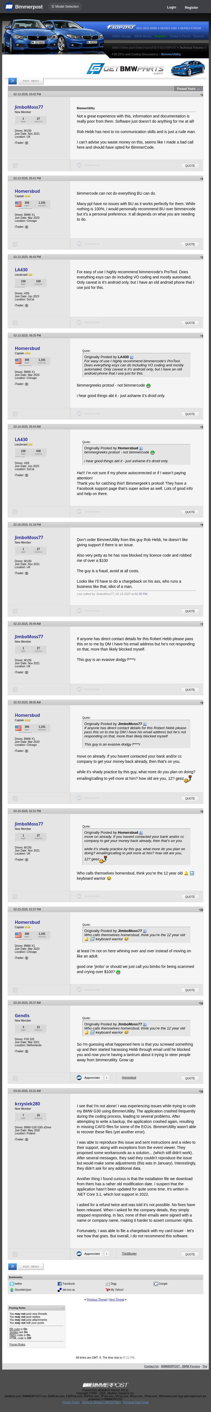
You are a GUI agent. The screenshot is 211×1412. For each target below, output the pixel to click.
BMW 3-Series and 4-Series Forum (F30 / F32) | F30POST (144, 47)
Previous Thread (97, 1299)
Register (191, 8)
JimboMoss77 (29, 107)
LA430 (21, 270)
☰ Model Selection (65, 6)
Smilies (14, 1332)
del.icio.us (69, 1289)
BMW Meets (142, 36)
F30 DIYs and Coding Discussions (135, 54)
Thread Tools (186, 88)
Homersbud (27, 191)
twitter (18, 1283)
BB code (15, 1329)
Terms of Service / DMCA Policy (101, 1402)
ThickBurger (129, 1253)
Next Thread (116, 1299)
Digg (113, 1283)
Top (204, 1366)
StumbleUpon (23, 1289)
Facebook (69, 1283)
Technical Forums (191, 47)
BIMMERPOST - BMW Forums (180, 1366)
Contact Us (151, 1366)
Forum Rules (17, 1344)
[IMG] (13, 1335)
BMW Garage (121, 36)
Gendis (22, 1016)
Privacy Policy (70, 1402)
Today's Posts (180, 36)
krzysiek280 (27, 1104)
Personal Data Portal (135, 1402)
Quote (190, 165)
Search (198, 36)
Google (163, 1283)
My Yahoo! (117, 1289)
